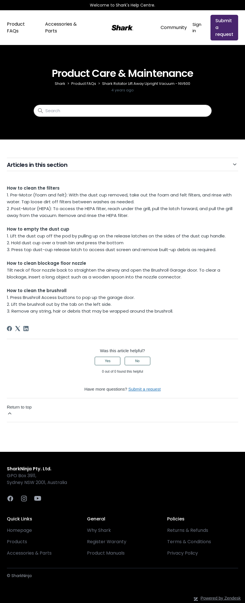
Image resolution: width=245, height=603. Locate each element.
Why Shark (99, 530)
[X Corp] (17, 328)
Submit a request (224, 27)
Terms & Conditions (189, 541)
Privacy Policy (182, 553)
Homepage (19, 530)
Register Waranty (106, 541)
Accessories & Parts (61, 27)
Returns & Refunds (187, 530)
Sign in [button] (197, 27)
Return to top (19, 410)
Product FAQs (16, 27)
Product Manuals (106, 553)
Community (174, 27)
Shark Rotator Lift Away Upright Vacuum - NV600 (146, 83)
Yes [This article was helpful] (108, 361)
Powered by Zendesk (221, 598)
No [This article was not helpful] (137, 361)
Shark (60, 83)
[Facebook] (9, 328)
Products (17, 541)
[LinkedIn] (26, 328)
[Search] (122, 110)
